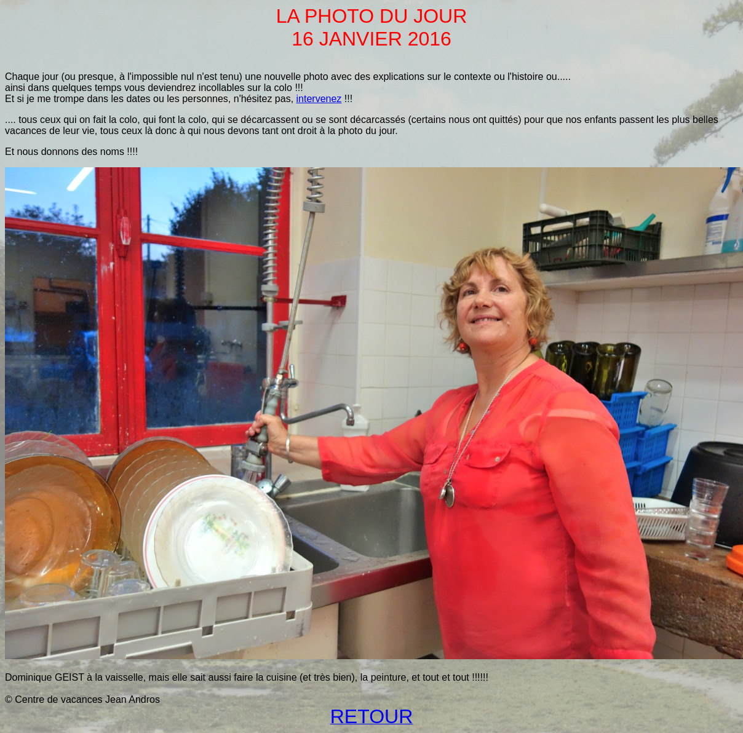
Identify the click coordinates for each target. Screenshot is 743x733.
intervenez (319, 98)
